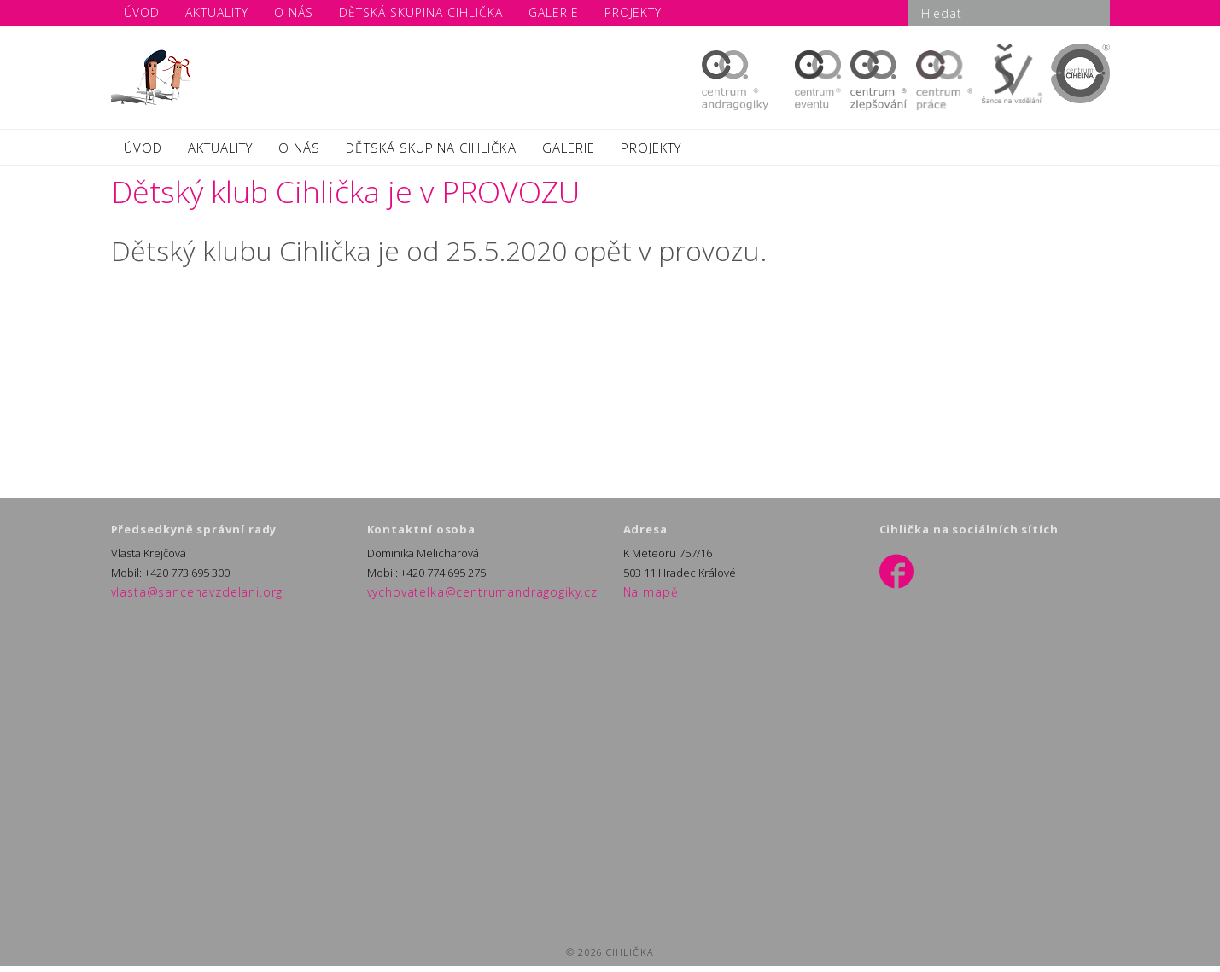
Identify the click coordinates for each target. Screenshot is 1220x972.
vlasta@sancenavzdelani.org (182, 599)
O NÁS (299, 151)
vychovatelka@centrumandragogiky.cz (463, 599)
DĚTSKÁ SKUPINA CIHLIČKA (431, 151)
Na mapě (645, 599)
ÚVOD (143, 151)
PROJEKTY (651, 151)
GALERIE (568, 151)
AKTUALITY (220, 151)
